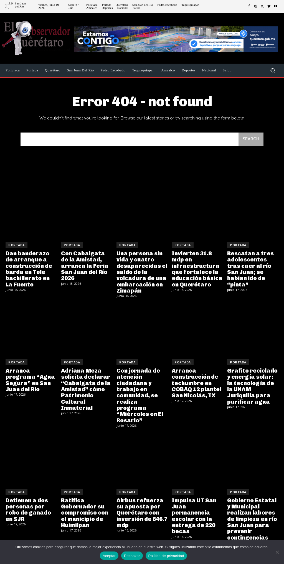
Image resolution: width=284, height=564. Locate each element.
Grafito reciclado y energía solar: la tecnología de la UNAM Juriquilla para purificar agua (252, 385)
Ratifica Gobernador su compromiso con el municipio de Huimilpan (84, 511)
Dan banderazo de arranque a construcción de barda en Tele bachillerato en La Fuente (29, 268)
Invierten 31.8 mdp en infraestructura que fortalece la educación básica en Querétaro (197, 268)
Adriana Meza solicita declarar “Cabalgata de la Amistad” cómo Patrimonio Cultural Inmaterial (85, 388)
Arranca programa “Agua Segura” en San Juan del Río (30, 379)
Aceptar (109, 556)
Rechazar (132, 556)
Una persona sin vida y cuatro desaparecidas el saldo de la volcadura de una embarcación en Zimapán (141, 271)
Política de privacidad (166, 556)
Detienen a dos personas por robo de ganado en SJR (28, 508)
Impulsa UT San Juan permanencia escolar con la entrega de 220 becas (194, 514)
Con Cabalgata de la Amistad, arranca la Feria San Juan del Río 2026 (84, 265)
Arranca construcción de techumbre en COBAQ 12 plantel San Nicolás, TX (196, 382)
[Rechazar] (277, 552)
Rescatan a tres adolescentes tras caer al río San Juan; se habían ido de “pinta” (250, 268)
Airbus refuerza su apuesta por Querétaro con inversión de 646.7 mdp (142, 511)
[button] (272, 70)
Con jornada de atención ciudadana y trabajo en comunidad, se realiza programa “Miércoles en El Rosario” (139, 394)
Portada (16, 245)
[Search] (251, 139)
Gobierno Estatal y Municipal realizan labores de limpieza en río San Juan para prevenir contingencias (252, 517)
